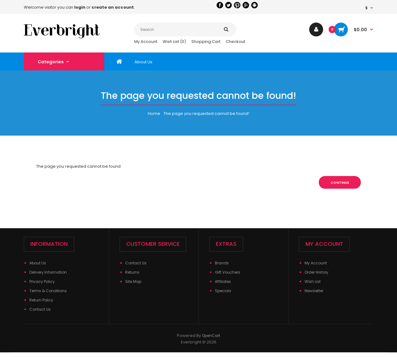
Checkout (235, 41)
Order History (316, 272)
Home (154, 113)
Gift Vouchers (227, 272)
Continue (340, 182)
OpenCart (211, 335)
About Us (37, 263)
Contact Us (40, 309)
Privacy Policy (42, 281)
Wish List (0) (174, 41)
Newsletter (314, 290)
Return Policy (41, 300)
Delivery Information (48, 272)
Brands (222, 263)
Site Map (133, 281)
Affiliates (223, 281)
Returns (132, 272)
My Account (145, 41)
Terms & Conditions (48, 290)
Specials (223, 290)
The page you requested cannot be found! (206, 113)
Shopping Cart (205, 41)
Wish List (313, 281)
